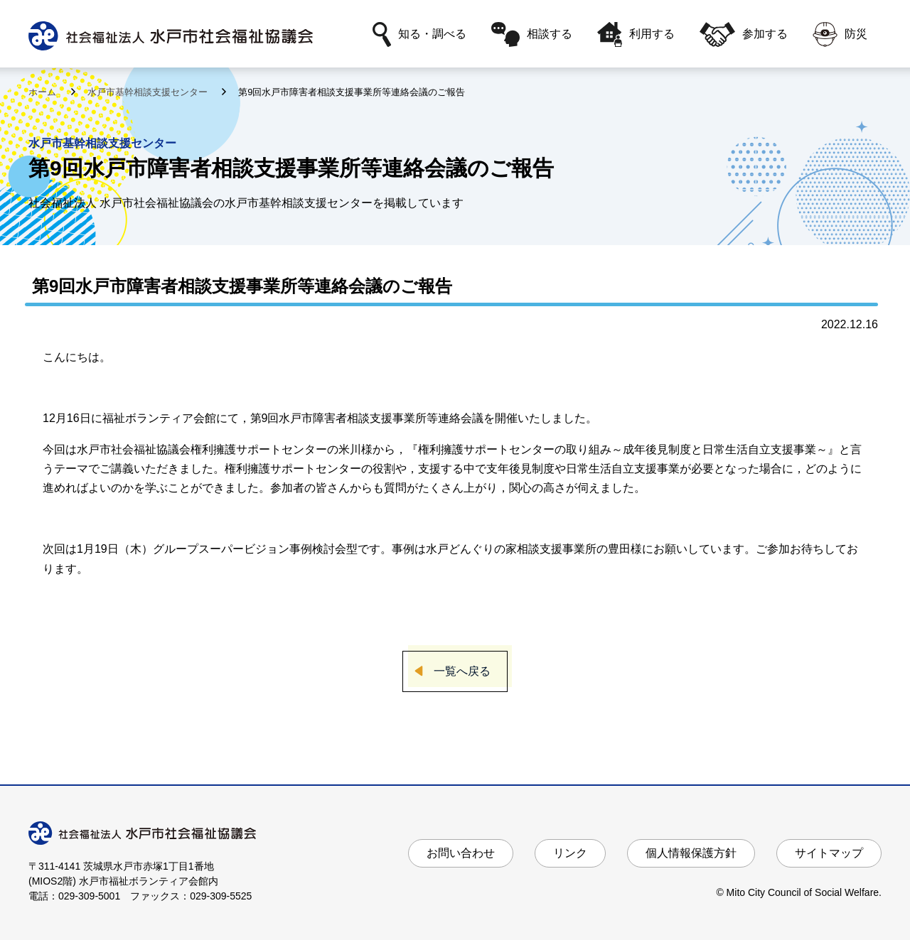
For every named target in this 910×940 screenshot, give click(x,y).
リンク (570, 853)
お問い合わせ (461, 853)
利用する (636, 34)
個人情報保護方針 (691, 853)
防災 (840, 34)
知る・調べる (419, 34)
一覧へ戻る (462, 671)
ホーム (43, 92)
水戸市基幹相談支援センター (148, 92)
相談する (531, 34)
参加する (744, 34)
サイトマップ (829, 853)
